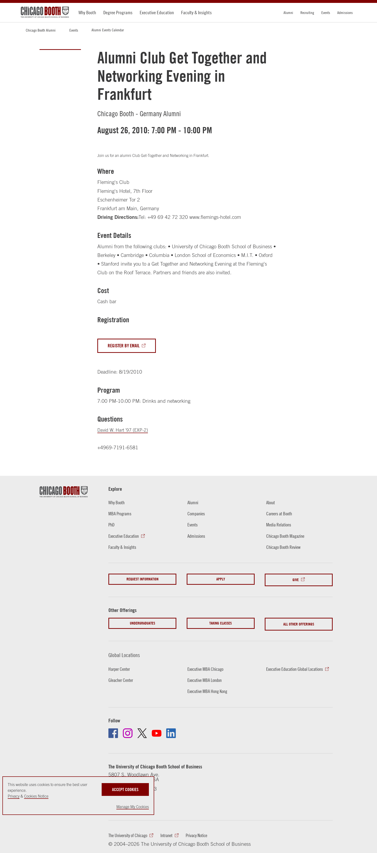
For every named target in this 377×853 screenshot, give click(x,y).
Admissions (345, 12)
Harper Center (120, 666)
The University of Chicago (130, 833)
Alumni (288, 12)
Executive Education (157, 12)
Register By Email (126, 346)
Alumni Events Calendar (108, 30)
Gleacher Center (122, 677)
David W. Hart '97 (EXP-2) (125, 430)
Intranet (173, 833)
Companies (197, 514)
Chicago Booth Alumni (41, 30)
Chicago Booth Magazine (288, 536)
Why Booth (87, 12)
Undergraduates (142, 622)
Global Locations (126, 652)
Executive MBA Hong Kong (210, 688)
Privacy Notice (206, 833)
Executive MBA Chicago (207, 666)
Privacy (14, 796)
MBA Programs (121, 514)
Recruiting (307, 12)
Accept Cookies (125, 788)
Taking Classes (220, 622)
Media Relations (280, 525)
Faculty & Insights (196, 12)
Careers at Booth (281, 514)
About (271, 503)
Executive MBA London (206, 677)
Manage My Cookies (132, 807)
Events (325, 12)
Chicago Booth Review (285, 547)
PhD (111, 525)
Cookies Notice (36, 796)
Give (295, 579)
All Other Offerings (298, 622)
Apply (220, 579)
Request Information (142, 579)
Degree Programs (117, 12)
